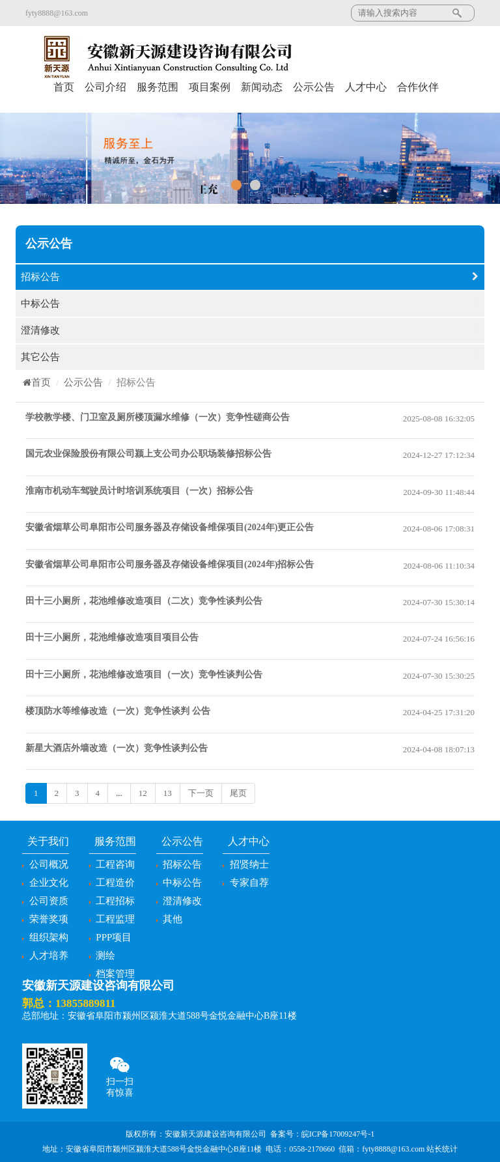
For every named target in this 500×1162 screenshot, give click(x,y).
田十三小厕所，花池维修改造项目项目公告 (112, 637)
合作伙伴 (418, 86)
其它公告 (250, 357)
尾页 (238, 793)
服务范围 (157, 86)
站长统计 (442, 1149)
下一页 (201, 793)
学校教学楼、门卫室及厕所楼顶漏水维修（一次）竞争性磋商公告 (157, 417)
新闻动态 (262, 86)
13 (167, 793)
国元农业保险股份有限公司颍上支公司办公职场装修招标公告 (148, 454)
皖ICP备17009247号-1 (338, 1134)
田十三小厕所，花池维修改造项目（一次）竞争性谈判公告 (143, 674)
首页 (63, 86)
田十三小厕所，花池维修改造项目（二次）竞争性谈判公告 (143, 601)
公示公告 (314, 86)
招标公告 (250, 277)
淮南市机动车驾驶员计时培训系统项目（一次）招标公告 (139, 491)
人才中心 (366, 86)
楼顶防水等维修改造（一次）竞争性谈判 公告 (117, 711)
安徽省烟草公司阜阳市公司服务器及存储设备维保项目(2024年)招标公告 (169, 564)
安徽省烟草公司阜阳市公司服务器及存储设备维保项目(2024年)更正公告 (169, 527)
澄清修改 (250, 330)
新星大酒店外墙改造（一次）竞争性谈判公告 (116, 748)
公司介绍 (105, 86)
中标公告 (250, 303)
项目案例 (209, 86)
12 (143, 793)
